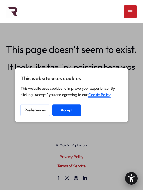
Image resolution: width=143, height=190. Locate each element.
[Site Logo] (13, 11)
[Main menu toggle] (130, 11)
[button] (131, 178)
